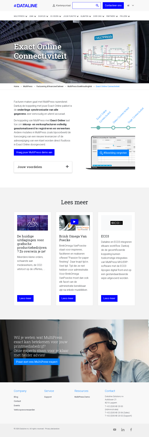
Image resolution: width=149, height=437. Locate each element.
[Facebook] (131, 430)
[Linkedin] (123, 430)
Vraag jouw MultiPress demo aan (34, 152)
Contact (17, 401)
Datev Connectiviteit (121, 115)
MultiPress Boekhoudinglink (80, 86)
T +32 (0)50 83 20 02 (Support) (118, 416)
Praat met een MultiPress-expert (36, 361)
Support (48, 397)
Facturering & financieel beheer (50, 86)
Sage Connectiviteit (135, 115)
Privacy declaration (52, 429)
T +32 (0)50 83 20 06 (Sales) (117, 412)
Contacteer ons (113, 5)
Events (17, 405)
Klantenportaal (63, 5)
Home (16, 86)
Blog (16, 397)
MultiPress (27, 86)
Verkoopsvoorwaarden (24, 410)
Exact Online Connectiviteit (103, 116)
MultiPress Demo (82, 397)
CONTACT (110, 391)
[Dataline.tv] (115, 430)
